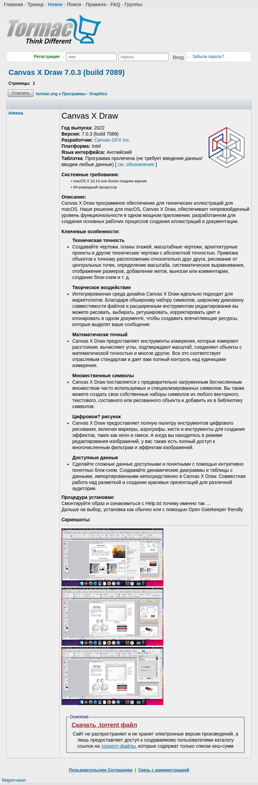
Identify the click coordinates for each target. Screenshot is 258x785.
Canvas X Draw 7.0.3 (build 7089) (66, 72)
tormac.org (46, 94)
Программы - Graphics (84, 94)
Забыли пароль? (208, 56)
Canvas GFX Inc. (112, 140)
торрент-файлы (118, 746)
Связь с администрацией (163, 770)
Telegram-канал (13, 780)
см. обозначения (136, 164)
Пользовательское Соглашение (101, 770)
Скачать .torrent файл (104, 725)
